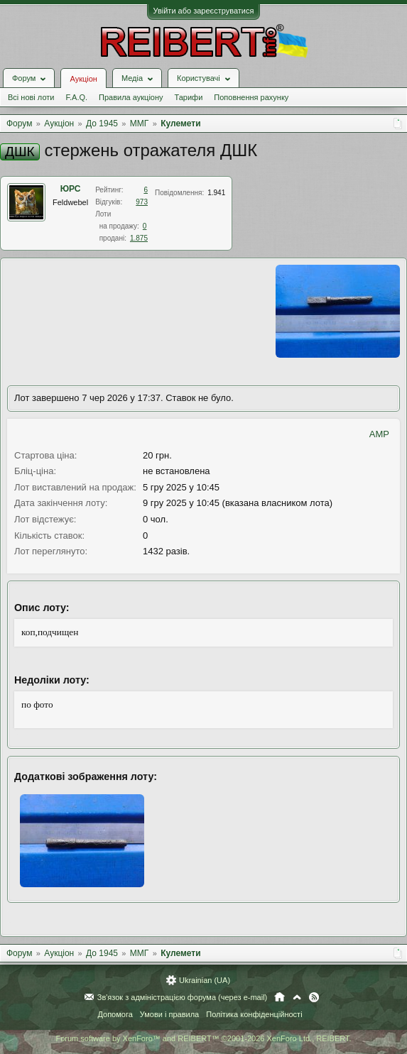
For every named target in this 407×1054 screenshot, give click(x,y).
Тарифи (189, 97)
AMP (379, 434)
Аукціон (83, 79)
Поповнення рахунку (251, 97)
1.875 (139, 238)
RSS (314, 997)
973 (142, 202)
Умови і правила (169, 1014)
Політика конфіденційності (254, 1014)
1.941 (216, 193)
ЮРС (70, 189)
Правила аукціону (131, 97)
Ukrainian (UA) (204, 980)
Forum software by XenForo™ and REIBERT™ (203, 1038)
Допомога (114, 1014)
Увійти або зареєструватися (203, 10)
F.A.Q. (76, 97)
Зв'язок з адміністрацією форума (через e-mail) (182, 997)
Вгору (297, 997)
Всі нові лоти (31, 97)
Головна (279, 997)
